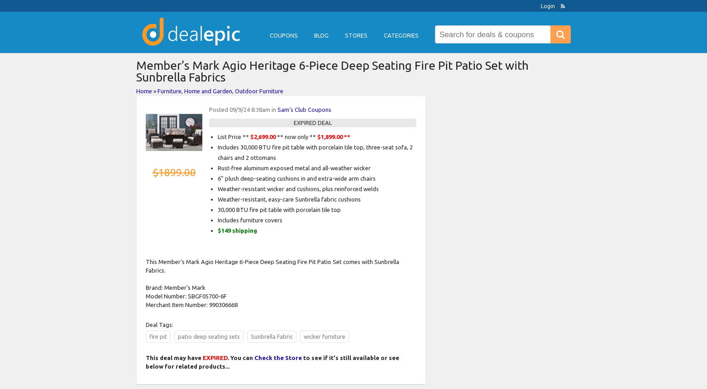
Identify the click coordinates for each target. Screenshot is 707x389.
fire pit (158, 336)
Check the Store (278, 358)
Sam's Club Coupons (304, 109)
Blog (321, 35)
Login (548, 6)
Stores (356, 35)
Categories (401, 35)
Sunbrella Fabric (272, 336)
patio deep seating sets (209, 336)
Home (144, 91)
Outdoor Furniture (259, 91)
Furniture (170, 91)
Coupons (284, 35)
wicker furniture (324, 336)
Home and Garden (208, 91)
